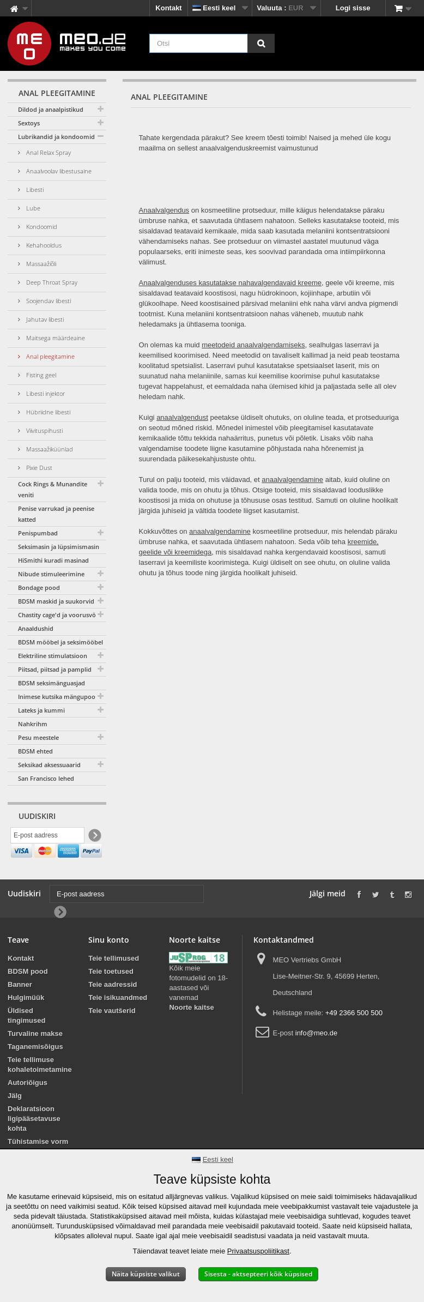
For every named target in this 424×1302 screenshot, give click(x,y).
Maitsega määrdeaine (55, 338)
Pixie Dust (38, 467)
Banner (20, 1008)
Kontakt (168, 8)
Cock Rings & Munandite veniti (52, 489)
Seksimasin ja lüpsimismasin (58, 546)
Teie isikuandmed (117, 1021)
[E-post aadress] (47, 837)
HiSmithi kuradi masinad (53, 560)
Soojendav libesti (48, 301)
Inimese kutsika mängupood (58, 696)
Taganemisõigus (35, 1070)
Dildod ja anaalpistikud (50, 109)
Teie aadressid (112, 1008)
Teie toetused (111, 995)
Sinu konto (108, 964)
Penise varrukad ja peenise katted (56, 513)
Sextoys (29, 123)
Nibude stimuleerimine (51, 574)
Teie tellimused (113, 982)
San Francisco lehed (46, 778)
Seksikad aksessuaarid (49, 765)
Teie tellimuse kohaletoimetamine (40, 1089)
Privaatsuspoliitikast (258, 1251)
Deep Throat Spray (51, 282)
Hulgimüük (26, 1021)
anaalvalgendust (182, 417)
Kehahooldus (43, 245)
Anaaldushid (35, 628)
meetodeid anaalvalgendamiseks (253, 345)
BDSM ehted (35, 751)
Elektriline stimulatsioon (52, 656)
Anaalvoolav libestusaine (58, 171)
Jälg (15, 1120)
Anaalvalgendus (164, 210)
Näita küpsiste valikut (146, 1274)
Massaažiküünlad (49, 449)
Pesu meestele (38, 737)
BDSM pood (28, 995)
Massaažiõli (40, 264)
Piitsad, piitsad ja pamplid (55, 669)
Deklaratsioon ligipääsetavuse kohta (34, 1142)
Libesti (34, 189)
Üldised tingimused (26, 1039)
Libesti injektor (45, 393)
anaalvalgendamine (292, 479)
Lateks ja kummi (41, 710)
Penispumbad (38, 533)
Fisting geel (40, 375)
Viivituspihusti (44, 430)
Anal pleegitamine (50, 356)
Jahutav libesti (44, 319)
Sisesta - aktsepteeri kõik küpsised (258, 1274)
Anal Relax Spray (48, 152)
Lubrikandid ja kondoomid (56, 136)
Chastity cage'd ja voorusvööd (61, 615)
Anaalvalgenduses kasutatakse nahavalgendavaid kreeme (230, 283)
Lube (32, 208)
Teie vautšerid (111, 1034)
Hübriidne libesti (47, 412)
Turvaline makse (35, 1057)
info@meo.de (316, 1057)
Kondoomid (41, 226)
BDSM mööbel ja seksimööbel (60, 642)
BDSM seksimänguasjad (51, 683)
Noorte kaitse (191, 1032)
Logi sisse (353, 8)
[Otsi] (261, 43)
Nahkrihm (32, 724)
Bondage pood (39, 587)
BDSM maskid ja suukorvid (56, 601)
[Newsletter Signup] (94, 837)
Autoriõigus (27, 1106)
